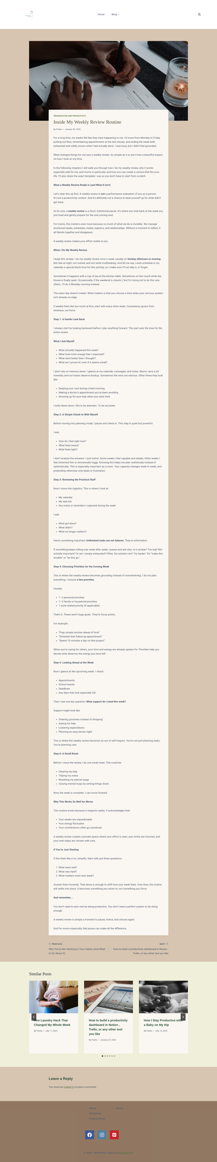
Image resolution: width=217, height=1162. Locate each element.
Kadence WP (126, 1152)
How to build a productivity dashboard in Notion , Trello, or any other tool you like (139, 948)
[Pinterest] (114, 1134)
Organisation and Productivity (69, 116)
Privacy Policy (97, 1118)
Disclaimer (95, 1113)
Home (101, 14)
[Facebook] (89, 1134)
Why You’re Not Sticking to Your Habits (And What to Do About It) (77, 948)
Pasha (59, 129)
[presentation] (53, 997)
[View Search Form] (199, 14)
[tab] (102, 1056)
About (119, 1108)
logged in (69, 1086)
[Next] (183, 1017)
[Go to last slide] (33, 1017)
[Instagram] (101, 1134)
